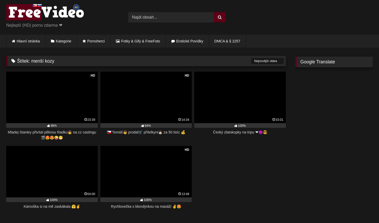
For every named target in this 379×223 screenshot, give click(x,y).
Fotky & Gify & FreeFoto (140, 41)
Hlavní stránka (28, 41)
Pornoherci (96, 41)
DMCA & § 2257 (227, 41)
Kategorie (63, 41)
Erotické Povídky (189, 41)
